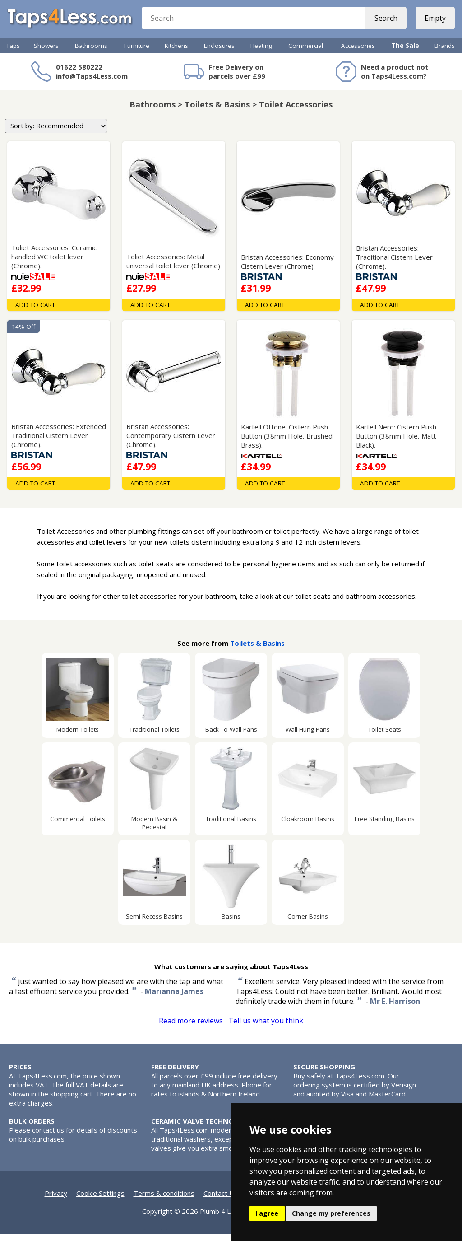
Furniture (136, 53)
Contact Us (220, 1200)
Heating (261, 53)
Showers (46, 53)
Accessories (358, 53)
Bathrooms (91, 53)
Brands (444, 53)
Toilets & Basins (257, 650)
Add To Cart (35, 312)
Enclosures (219, 53)
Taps (13, 53)
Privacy (56, 1200)
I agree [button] (266, 1213)
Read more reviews (191, 1028)
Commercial (305, 53)
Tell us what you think (265, 1028)
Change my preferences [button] (331, 1213)
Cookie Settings (100, 1200)
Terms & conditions (164, 1200)
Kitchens (176, 53)
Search (384, 23)
